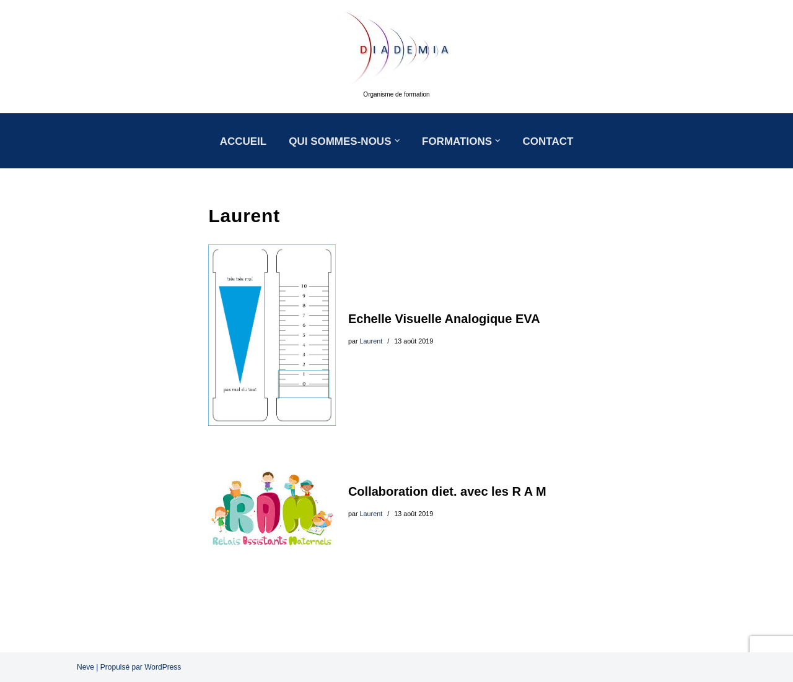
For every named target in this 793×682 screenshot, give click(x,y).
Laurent (371, 341)
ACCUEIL (243, 141)
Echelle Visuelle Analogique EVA (444, 319)
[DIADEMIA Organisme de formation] (396, 56)
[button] (397, 141)
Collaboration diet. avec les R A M (447, 491)
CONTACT (548, 141)
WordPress (162, 667)
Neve (85, 667)
